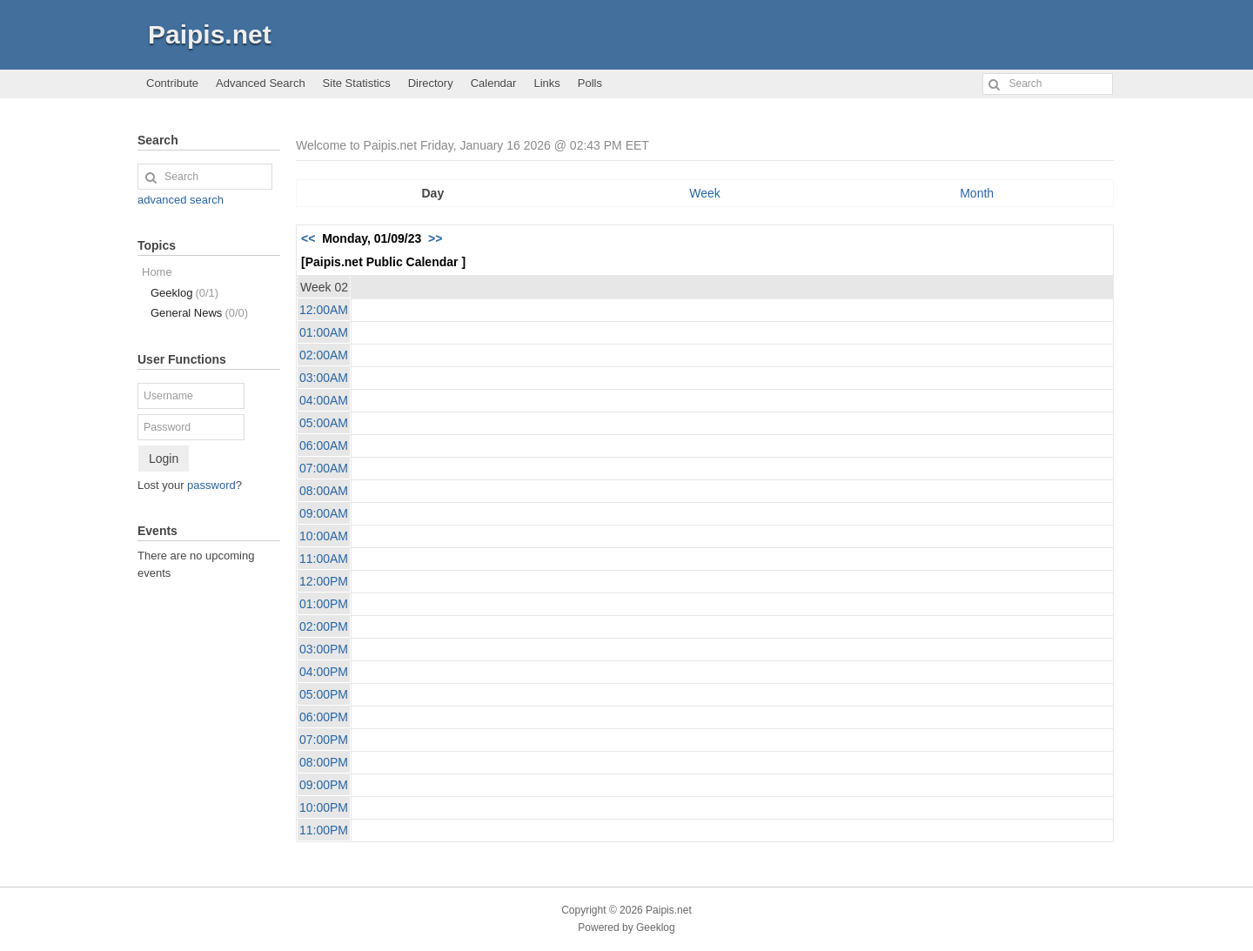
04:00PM (323, 672)
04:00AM (323, 400)
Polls (590, 83)
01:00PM (323, 604)
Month (977, 193)
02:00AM (323, 355)
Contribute (172, 83)
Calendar (494, 83)
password (211, 485)
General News (199, 312)
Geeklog (184, 292)
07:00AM (323, 468)
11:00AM (323, 559)
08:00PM (323, 762)
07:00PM (323, 740)
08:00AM (323, 491)
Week (704, 193)
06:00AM (323, 445)
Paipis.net (209, 34)
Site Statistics (357, 83)
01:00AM (323, 332)
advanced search (180, 199)
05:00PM (323, 694)
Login (163, 458)
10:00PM (323, 807)
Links (546, 83)
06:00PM (323, 717)
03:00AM (323, 378)
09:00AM (323, 513)
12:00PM (323, 581)
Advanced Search (260, 83)
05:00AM (323, 423)
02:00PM (323, 626)
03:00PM (323, 649)
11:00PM (323, 830)
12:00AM (323, 310)
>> (435, 238)
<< (308, 238)
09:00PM (323, 785)
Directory (430, 83)
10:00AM (323, 536)
